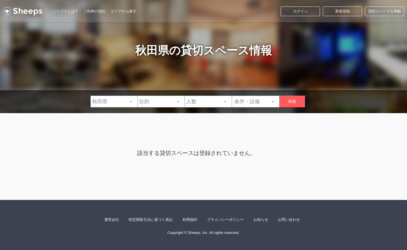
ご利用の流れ (94, 11)
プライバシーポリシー (225, 219)
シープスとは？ (65, 11)
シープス (22, 11)
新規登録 (342, 11)
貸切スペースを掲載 (384, 11)
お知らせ (261, 219)
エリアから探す (124, 11)
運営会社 (111, 219)
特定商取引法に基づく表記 (151, 219)
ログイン (300, 11)
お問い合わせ (289, 219)
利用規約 (190, 219)
